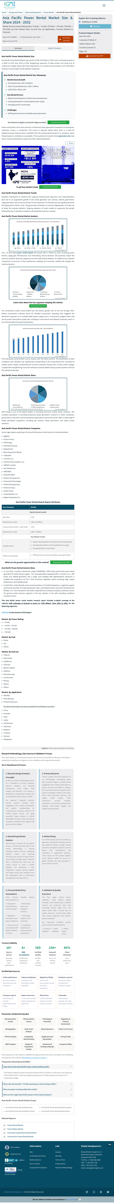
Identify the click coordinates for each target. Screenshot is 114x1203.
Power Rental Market (15, 1126)
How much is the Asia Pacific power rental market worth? (38, 1068)
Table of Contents (54, 48)
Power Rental (49, 12)
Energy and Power (16, 12)
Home (4, 12)
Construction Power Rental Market (20, 1138)
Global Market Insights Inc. (13, 1193)
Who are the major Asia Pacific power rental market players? (38, 1096)
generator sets (68, 136)
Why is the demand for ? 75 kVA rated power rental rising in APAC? (38, 1085)
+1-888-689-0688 (94, 1161)
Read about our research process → (35, 1059)
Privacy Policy (71, 1201)
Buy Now (95, 26)
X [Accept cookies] (79, 1201)
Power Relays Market (15, 1130)
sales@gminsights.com (94, 1169)
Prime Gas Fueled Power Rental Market (22, 1134)
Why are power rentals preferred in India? (38, 1090)
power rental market (25, 253)
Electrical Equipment (33, 12)
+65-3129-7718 (91, 1167)
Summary (18, 48)
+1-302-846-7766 (91, 1164)
